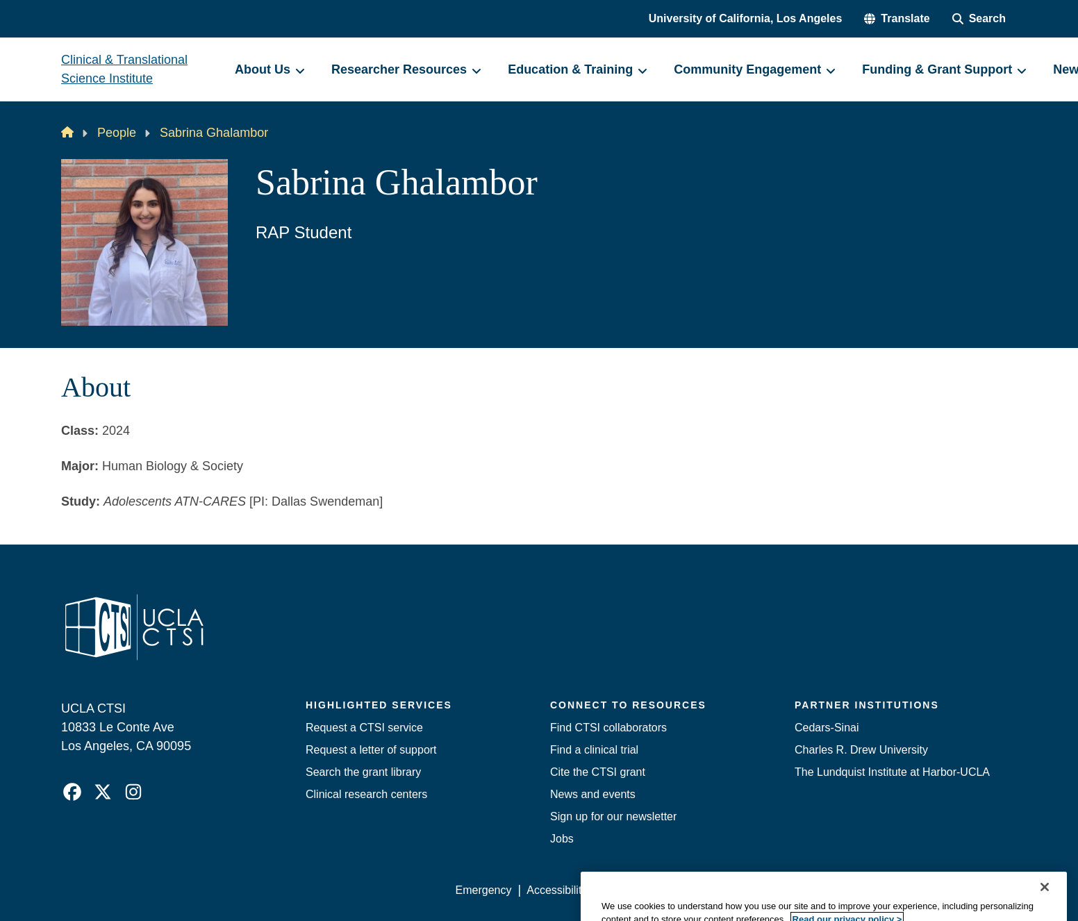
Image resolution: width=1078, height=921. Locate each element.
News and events (593, 794)
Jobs (562, 839)
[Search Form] (979, 18)
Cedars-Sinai (827, 727)
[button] (896, 18)
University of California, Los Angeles (746, 18)
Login (885, 890)
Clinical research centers (366, 794)
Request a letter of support (371, 750)
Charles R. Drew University (861, 750)
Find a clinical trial (594, 750)
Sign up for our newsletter (613, 816)
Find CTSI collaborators (608, 727)
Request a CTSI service (364, 727)
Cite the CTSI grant (597, 772)
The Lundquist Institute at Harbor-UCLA (892, 772)
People (116, 133)
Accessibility (556, 890)
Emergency (484, 890)
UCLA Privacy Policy (653, 890)
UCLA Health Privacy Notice (788, 890)
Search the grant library (363, 772)
